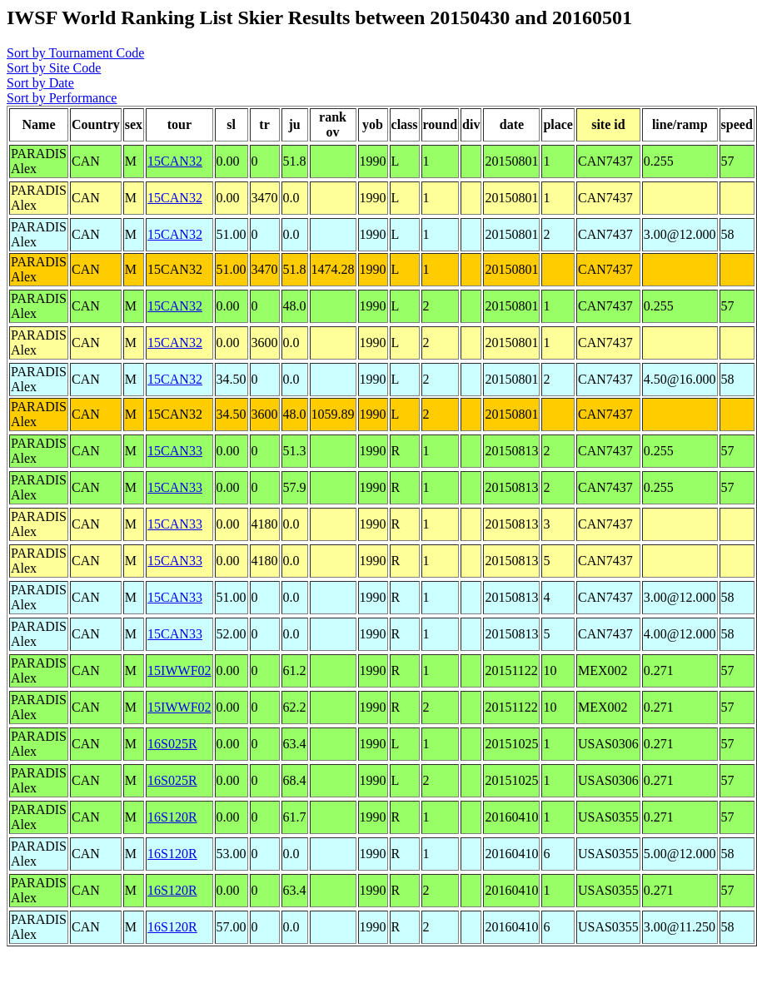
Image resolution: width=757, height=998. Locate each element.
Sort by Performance (62, 98)
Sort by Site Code (54, 68)
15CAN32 (174, 161)
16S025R (172, 744)
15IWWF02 (179, 670)
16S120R (172, 817)
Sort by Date (40, 83)
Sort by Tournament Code (75, 53)
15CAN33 (174, 451)
